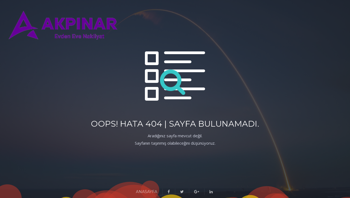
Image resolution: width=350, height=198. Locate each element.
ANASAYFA (146, 191)
